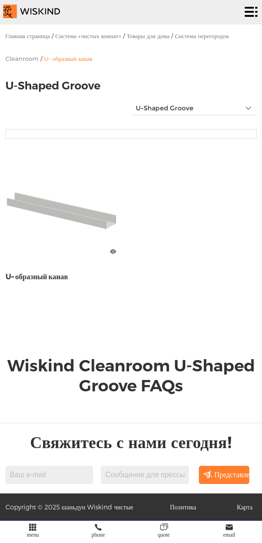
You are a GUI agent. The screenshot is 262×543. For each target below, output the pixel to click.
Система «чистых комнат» (88, 35)
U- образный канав (68, 58)
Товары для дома (148, 35)
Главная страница (27, 35)
